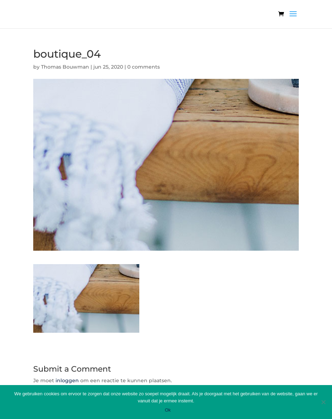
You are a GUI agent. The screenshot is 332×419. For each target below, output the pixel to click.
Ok (168, 410)
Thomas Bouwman (65, 67)
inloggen (67, 380)
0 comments (143, 67)
